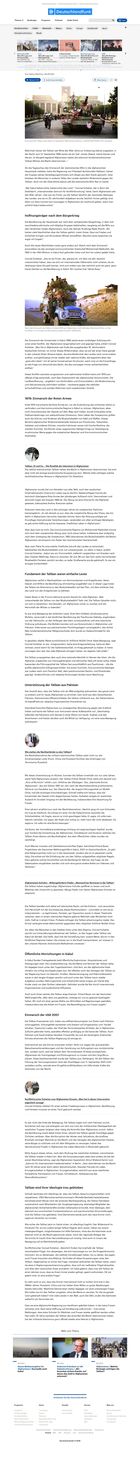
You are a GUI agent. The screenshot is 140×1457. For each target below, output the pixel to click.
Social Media (67, 1413)
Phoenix (67, 1433)
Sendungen (32, 20)
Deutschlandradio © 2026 (70, 1441)
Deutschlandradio (49, 4)
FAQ (86, 1410)
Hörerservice (67, 1410)
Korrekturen (111, 1422)
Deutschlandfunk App (47, 1419)
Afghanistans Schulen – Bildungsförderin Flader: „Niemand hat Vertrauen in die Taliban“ (70, 882)
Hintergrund (27, 28)
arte (74, 1433)
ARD (54, 1433)
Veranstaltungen (90, 1416)
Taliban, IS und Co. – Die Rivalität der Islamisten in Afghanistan (57, 466)
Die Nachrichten (20, 1416)
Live (122, 20)
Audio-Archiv (72, 20)
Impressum (99, 1430)
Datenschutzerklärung (62, 1430)
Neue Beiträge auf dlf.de (23, 1422)
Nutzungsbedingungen (83, 1430)
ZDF (59, 1433)
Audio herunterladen (54, 80)
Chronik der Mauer (86, 1433)
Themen (18, 20)
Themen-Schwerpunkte (23, 1425)
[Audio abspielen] (33, 80)
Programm (46, 20)
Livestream (43, 1410)
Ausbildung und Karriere (116, 1416)
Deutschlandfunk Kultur (68, 4)
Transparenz (111, 1419)
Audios (41, 1413)
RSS (85, 1422)
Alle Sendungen (20, 1413)
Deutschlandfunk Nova (89, 4)
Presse (109, 1413)
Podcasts (58, 20)
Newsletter (88, 1413)
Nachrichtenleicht (21, 1419)
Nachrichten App (46, 1422)
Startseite (17, 28)
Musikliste (88, 1419)
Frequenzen (43, 1425)
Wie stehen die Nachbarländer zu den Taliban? (48, 752)
